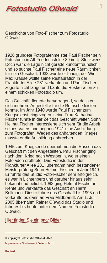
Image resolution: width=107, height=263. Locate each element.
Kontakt (10, 251)
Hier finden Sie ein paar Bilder (33, 220)
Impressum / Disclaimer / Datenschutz (29, 243)
